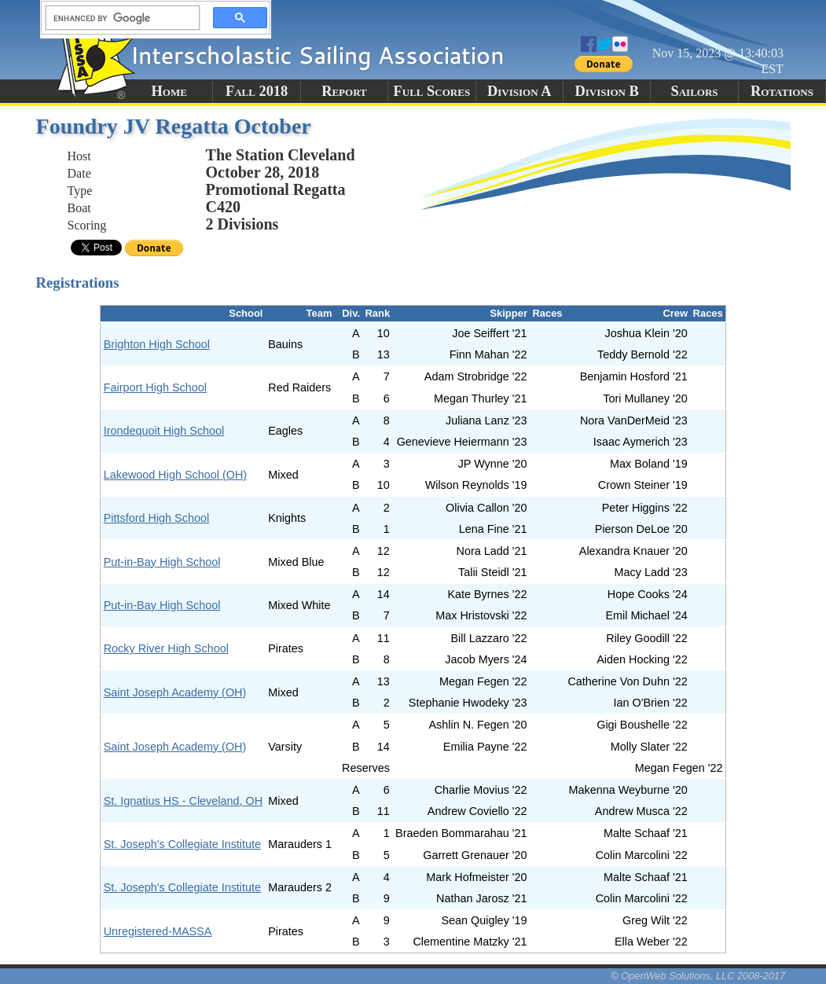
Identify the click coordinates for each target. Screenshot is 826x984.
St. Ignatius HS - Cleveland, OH (183, 801)
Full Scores (432, 91)
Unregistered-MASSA (158, 931)
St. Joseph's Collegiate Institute (182, 844)
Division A (519, 91)
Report (344, 91)
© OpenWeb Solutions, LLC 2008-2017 (698, 976)
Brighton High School (157, 344)
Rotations (782, 91)
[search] (117, 18)
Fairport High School (155, 387)
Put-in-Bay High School (162, 562)
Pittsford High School (156, 518)
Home (169, 91)
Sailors (694, 91)
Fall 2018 (257, 91)
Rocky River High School (166, 648)
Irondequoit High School (164, 430)
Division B (606, 91)
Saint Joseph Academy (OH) (175, 692)
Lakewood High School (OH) (175, 474)
